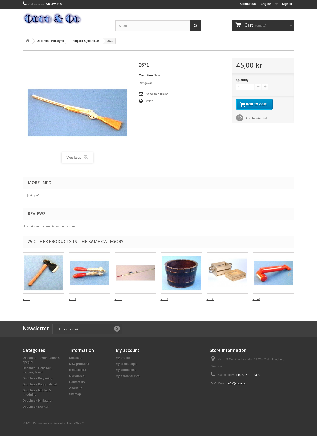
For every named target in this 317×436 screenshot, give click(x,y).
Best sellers (77, 370)
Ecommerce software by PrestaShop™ (59, 423)
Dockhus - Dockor (36, 406)
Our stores (77, 376)
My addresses (126, 370)
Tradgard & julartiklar (85, 41)
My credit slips (126, 364)
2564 (164, 299)
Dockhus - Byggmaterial (40, 384)
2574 (256, 299)
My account (127, 350)
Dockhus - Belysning (38, 378)
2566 (210, 299)
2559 (26, 299)
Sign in (287, 4)
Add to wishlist (256, 119)
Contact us (248, 4)
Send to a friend (157, 94)
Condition (146, 75)
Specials (75, 357)
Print (149, 101)
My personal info (128, 376)
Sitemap (75, 394)
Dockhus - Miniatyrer (50, 41)
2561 (72, 299)
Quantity (242, 80)
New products (79, 364)
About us (75, 388)
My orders (123, 357)
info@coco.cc (236, 383)
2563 (118, 299)
